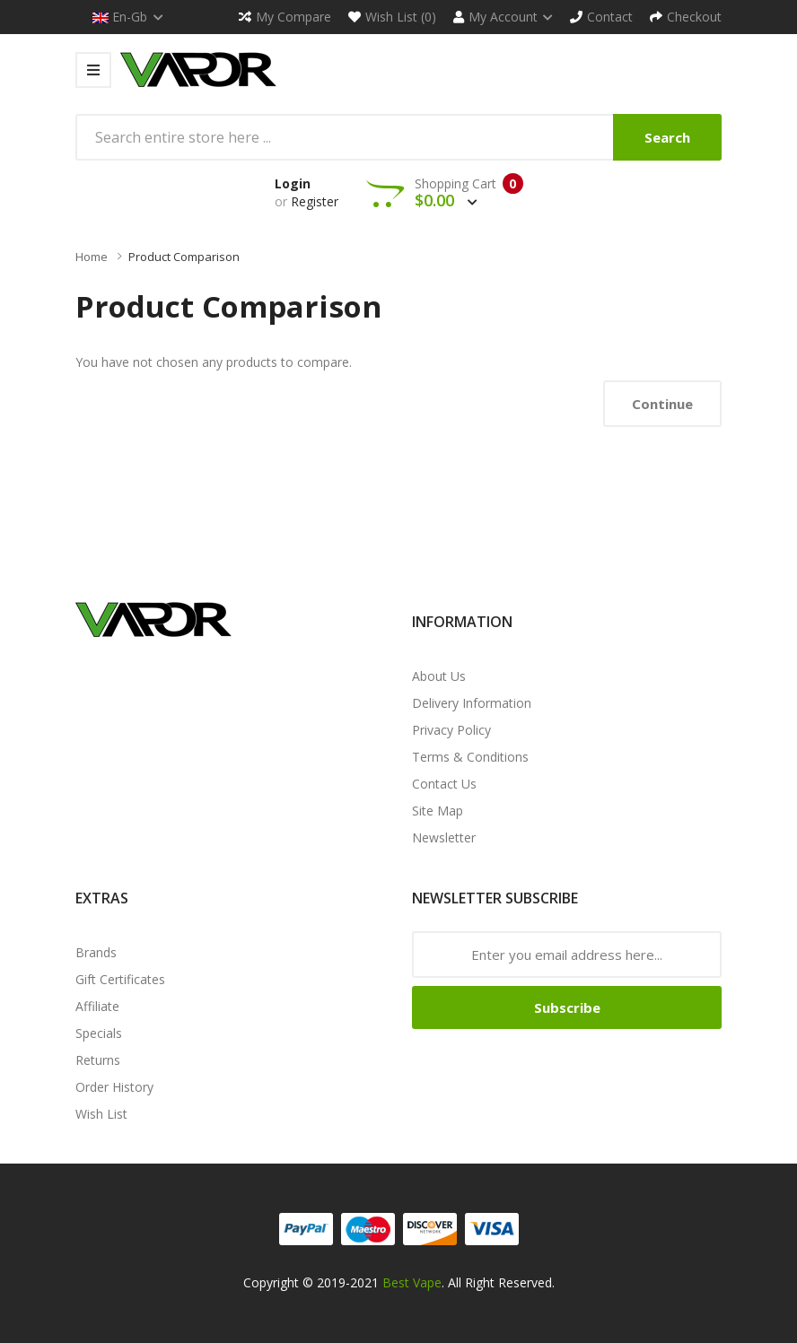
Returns (97, 1059)
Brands (96, 952)
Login (293, 183)
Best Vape (412, 1282)
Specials (98, 1033)
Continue (662, 404)
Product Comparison (184, 257)
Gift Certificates (120, 979)
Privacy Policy (451, 729)
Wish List (101, 1113)
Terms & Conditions (470, 756)
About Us (439, 676)
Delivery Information (471, 702)
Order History (114, 1086)
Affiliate (97, 1006)
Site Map (437, 810)
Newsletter (444, 837)
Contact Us (444, 783)
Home (91, 257)
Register (314, 201)
